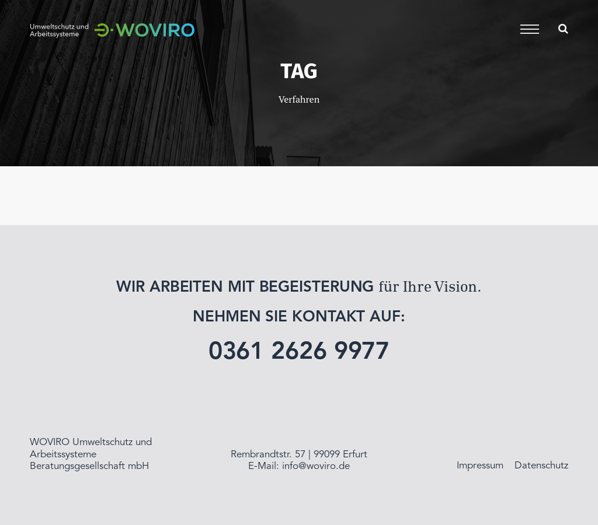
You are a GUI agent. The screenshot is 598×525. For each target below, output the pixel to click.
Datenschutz (541, 466)
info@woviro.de (316, 466)
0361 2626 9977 (299, 353)
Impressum (480, 466)
